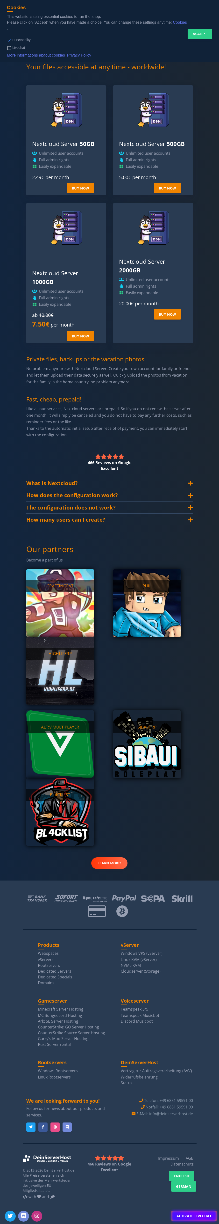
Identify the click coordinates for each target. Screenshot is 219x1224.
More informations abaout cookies (36, 55)
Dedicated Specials (55, 977)
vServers (46, 959)
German (183, 1186)
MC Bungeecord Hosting (60, 1015)
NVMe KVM (131, 965)
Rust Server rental (54, 1044)
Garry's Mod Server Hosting (63, 1038)
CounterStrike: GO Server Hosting (68, 1027)
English (181, 1176)
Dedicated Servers (54, 971)
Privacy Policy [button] (79, 55)
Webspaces (48, 953)
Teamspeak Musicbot (140, 1015)
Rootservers (49, 965)
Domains (46, 982)
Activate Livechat (194, 1216)
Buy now (80, 188)
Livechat (18, 48)
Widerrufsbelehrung (139, 1077)
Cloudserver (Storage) (141, 971)
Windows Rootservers (58, 1070)
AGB (189, 1158)
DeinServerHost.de (59, 1170)
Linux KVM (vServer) (139, 959)
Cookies (180, 22)
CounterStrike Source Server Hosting (71, 1032)
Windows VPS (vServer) (141, 953)
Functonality (21, 40)
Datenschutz (181, 1164)
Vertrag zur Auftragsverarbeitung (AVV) (156, 1070)
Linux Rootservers (54, 1077)
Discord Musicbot (137, 1021)
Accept (200, 34)
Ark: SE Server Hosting (58, 1021)
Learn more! (109, 863)
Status (126, 1083)
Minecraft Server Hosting (60, 1009)
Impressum (168, 1158)
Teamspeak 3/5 (134, 1009)
